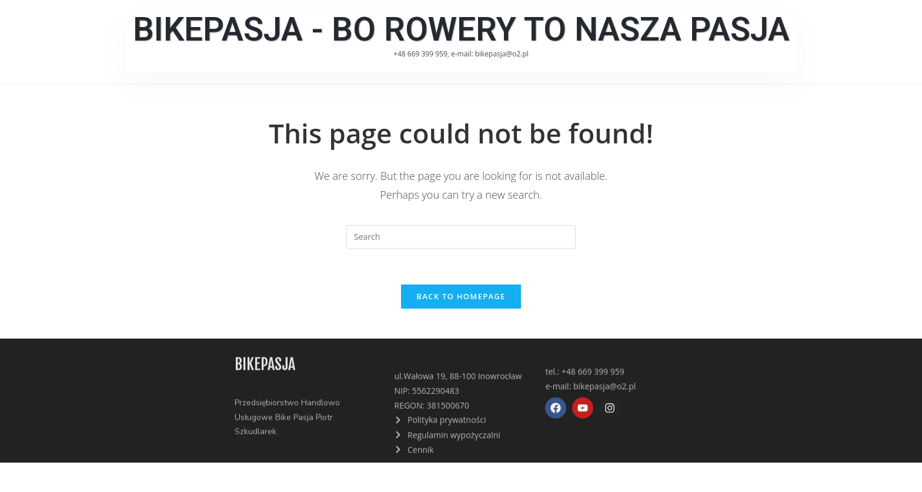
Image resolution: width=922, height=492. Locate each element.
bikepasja (265, 365)
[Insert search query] (461, 237)
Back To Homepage (460, 296)
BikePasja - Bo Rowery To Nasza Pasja (461, 29)
